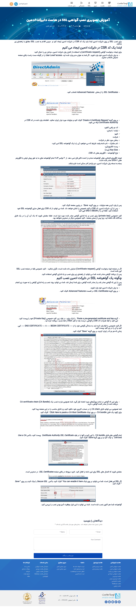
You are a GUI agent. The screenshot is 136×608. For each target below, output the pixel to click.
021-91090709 (23, 4)
